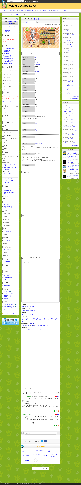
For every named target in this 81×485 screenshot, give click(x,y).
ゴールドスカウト (8, 173)
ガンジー (69, 40)
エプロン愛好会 (26, 318)
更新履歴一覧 (7, 285)
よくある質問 (7, 55)
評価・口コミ (13, 10)
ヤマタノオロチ (70, 27)
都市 (44, 325)
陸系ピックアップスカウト (10, 167)
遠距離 (31, 310)
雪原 (35, 325)
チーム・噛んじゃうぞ (49, 319)
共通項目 (6, 298)
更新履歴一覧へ (75, 96)
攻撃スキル (24, 329)
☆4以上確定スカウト (9, 169)
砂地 (29, 325)
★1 (33, 306)
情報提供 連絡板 (7, 56)
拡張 (5, 193)
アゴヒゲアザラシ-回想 (69, 127)
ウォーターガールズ (31, 319)
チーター (69, 89)
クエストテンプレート (9, 296)
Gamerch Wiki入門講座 (9, 304)
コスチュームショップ (9, 192)
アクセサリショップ (8, 190)
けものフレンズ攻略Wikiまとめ (22, 6)
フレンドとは (7, 268)
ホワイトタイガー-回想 (69, 142)
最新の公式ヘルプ (6, 101)
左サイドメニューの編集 (8, 314)
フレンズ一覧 (7, 204)
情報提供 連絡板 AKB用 (9, 58)
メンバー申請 (63, 10)
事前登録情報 (7, 30)
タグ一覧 (39, 10)
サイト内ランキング (29, 10)
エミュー (69, 65)
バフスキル (36, 329)
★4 (25, 306)
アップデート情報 (8, 277)
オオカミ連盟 (49, 318)
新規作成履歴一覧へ (74, 145)
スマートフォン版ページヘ (40, 468)
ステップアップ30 (8, 178)
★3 (28, 306)
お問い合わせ (18, 483)
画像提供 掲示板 (7, 61)
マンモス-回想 (67, 107)
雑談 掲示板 (6, 51)
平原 (23, 325)
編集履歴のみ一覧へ (74, 98)
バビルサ (66, 23)
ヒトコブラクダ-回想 (69, 134)
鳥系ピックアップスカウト (10, 164)
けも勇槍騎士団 (40, 319)
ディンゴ (69, 54)
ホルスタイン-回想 (68, 119)
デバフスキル (43, 329)
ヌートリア (69, 44)
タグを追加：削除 (37, 22)
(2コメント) (37, 19)
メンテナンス (7, 274)
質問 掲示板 (6, 53)
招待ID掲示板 (7, 50)
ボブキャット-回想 (68, 123)
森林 (36, 123)
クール (29, 314)
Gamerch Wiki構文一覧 (9, 306)
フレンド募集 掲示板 (8, 60)
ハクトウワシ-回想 (68, 138)
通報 (58, 396)
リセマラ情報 (7, 31)
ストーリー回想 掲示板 (9, 48)
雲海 (36, 130)
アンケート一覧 (46, 10)
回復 (35, 310)
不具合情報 (6, 276)
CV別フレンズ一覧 (8, 208)
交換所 (5, 189)
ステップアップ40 (8, 180)
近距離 (36, 62)
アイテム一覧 (7, 240)
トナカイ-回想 (67, 111)
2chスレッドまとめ (8, 293)
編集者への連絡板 (8, 63)
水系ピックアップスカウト (10, 166)
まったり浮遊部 (42, 318)
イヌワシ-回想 (67, 115)
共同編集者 (10, 22)
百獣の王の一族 (38, 143)
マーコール (69, 38)
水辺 (32, 325)
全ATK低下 (37, 71)
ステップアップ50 (8, 182)
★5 (35, 57)
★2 (30, 306)
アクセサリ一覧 (7, 231)
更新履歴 (21, 10)
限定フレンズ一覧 (8, 206)
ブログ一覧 (55, 10)
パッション (37, 64)
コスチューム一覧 (8, 249)
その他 (5, 279)
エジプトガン (70, 77)
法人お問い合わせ (25, 483)
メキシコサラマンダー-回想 (70, 131)
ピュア (33, 314)
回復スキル (30, 329)
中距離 (27, 310)
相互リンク (9, 23)
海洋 (41, 325)
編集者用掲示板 (7, 295)
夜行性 (32, 323)
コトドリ (69, 50)
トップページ (5, 10)
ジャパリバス (7, 261)
